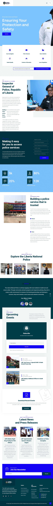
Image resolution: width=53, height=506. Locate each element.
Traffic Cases (41, 148)
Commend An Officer (24, 491)
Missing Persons (41, 151)
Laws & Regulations (43, 62)
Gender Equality (10, 62)
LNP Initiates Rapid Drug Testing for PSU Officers (10, 440)
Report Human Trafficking (41, 154)
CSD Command (34, 496)
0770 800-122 (43, 495)
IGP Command (33, 489)
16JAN (32, 429)
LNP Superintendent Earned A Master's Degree (26, 440)
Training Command (34, 497)
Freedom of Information (26, 62)
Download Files (26, 408)
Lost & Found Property (41, 142)
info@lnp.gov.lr (44, 494)
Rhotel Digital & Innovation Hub (41, 503)
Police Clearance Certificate (41, 145)
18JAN (48, 429)
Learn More (44, 157)
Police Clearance (26, 53)
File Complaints (23, 493)
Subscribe (26, 346)
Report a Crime (41, 139)
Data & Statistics (43, 53)
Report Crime (23, 495)
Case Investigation (10, 53)
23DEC (15, 429)
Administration (34, 491)
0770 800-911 (43, 497)
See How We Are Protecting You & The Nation (42, 68)
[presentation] (51, 24)
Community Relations (25, 490)
